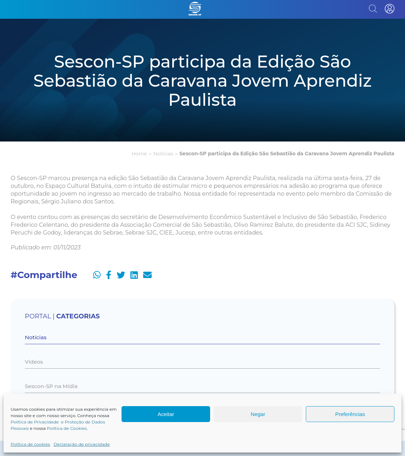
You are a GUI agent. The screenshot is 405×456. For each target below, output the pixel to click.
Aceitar (166, 414)
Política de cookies (30, 444)
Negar (258, 414)
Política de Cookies (67, 428)
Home (139, 153)
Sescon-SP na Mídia (51, 386)
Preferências (350, 414)
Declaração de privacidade (82, 444)
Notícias (163, 153)
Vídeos (34, 361)
